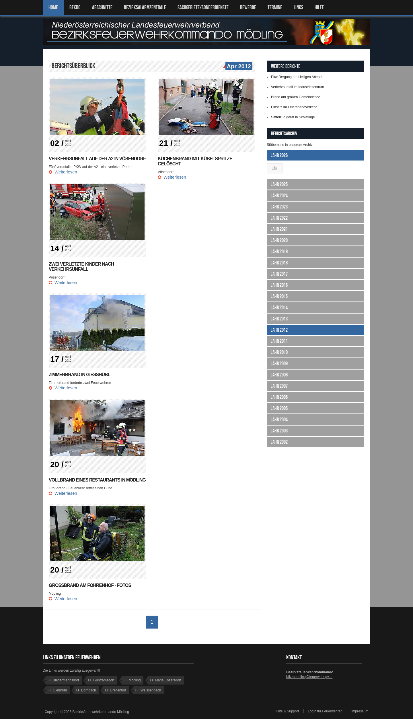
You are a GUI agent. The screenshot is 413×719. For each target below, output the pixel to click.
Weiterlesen (65, 171)
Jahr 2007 (279, 386)
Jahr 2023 (279, 207)
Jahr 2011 (279, 341)
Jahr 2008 (279, 375)
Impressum (359, 712)
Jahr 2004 (279, 419)
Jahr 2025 (279, 184)
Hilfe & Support (287, 712)
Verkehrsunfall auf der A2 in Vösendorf (97, 158)
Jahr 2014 (279, 307)
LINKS (298, 7)
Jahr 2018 (279, 263)
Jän (274, 168)
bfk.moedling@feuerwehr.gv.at (309, 677)
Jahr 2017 (279, 274)
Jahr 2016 (279, 285)
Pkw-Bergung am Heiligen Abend (296, 77)
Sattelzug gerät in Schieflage (293, 117)
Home (53, 7)
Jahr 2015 (279, 296)
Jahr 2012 (279, 330)
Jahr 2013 (279, 319)
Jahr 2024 (279, 195)
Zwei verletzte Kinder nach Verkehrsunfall (81, 267)
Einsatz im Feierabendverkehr (294, 107)
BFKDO (75, 7)
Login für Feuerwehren (325, 712)
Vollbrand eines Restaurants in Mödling (97, 480)
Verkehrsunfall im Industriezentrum (297, 87)
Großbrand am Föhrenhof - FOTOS (90, 585)
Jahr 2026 (279, 155)
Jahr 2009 (279, 363)
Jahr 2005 (279, 408)
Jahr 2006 (279, 397)
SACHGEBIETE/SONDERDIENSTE (203, 7)
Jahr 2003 (279, 431)
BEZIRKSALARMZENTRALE (145, 7)
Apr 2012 (238, 66)
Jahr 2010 (279, 352)
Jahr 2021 (279, 229)
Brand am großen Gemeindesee (295, 97)
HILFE (319, 7)
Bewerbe (248, 7)
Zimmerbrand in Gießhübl (79, 374)
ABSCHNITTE (102, 7)
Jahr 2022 (279, 218)
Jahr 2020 (279, 240)
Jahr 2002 (279, 442)
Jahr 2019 (279, 251)
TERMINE (275, 7)
